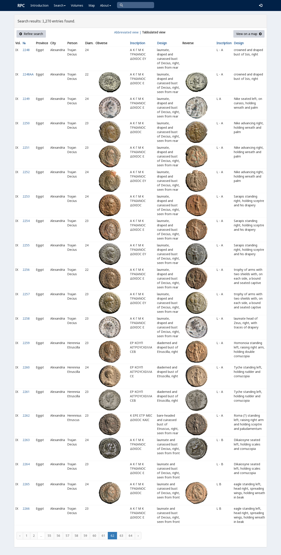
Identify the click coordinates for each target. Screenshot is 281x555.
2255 (26, 245)
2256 (26, 269)
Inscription (137, 43)
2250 (26, 123)
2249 (26, 99)
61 (103, 535)
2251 (26, 147)
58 (76, 535)
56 (58, 535)
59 (85, 535)
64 (130, 535)
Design (162, 43)
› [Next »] (138, 535)
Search (60, 5)
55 (49, 535)
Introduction (40, 5)
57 (67, 535)
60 (94, 535)
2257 (26, 294)
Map (91, 5)
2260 (26, 367)
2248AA (28, 74)
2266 (26, 508)
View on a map (249, 34)
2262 (26, 415)
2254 (26, 221)
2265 (26, 484)
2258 (26, 318)
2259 (26, 343)
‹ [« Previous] (19, 535)
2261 (26, 392)
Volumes (77, 5)
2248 (26, 50)
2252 (26, 172)
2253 (26, 196)
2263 (26, 440)
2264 (26, 464)
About (105, 5)
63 (121, 535)
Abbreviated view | (127, 32)
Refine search (31, 34)
